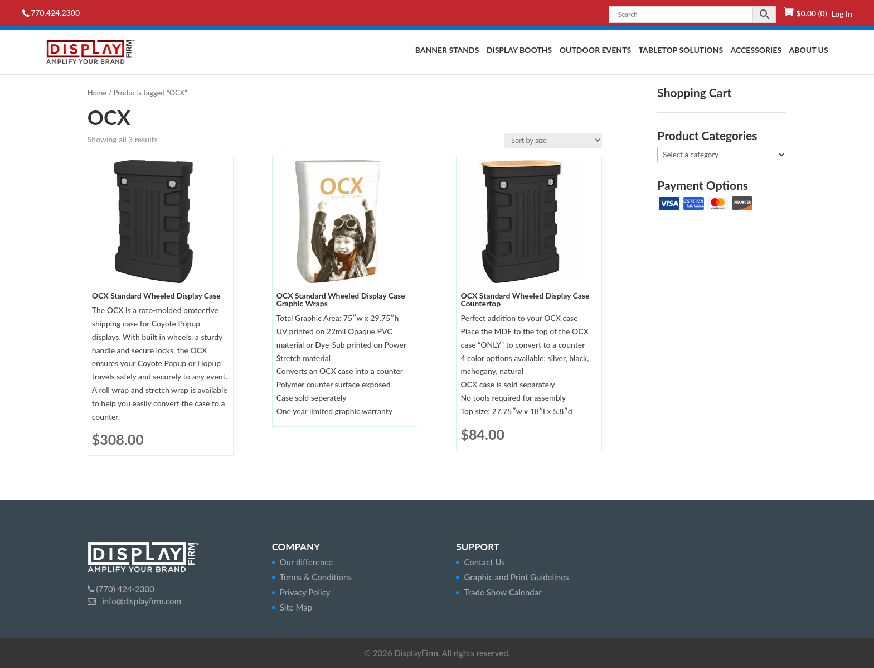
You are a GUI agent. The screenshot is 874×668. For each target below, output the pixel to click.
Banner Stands (447, 50)
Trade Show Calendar (502, 592)
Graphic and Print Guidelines (516, 577)
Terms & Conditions (316, 577)
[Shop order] (553, 140)
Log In (841, 13)
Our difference (306, 562)
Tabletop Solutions (681, 50)
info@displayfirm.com (140, 601)
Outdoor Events (595, 50)
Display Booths (519, 50)
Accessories (756, 50)
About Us (808, 50)
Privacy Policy (305, 592)
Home (97, 92)
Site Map (296, 607)
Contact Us (484, 562)
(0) (811, 13)
